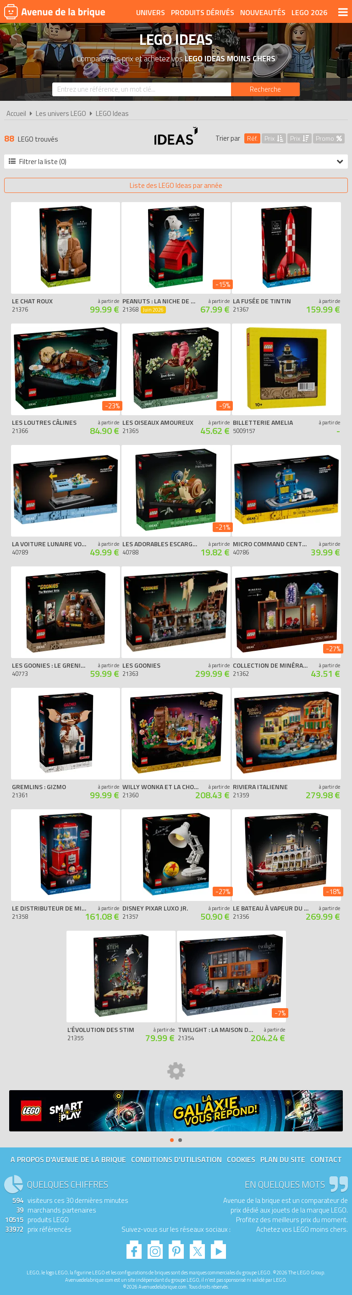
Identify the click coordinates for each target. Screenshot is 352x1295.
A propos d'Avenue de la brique (68, 1159)
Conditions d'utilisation (176, 1159)
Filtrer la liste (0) (176, 161)
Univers (150, 12)
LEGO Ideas (112, 113)
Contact (326, 1159)
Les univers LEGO (61, 113)
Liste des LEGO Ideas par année (176, 185)
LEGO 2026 (309, 12)
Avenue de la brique (54, 11)
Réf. (252, 138)
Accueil (16, 113)
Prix (273, 138)
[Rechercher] (265, 89)
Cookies (241, 1159)
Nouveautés (263, 12)
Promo (329, 138)
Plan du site (282, 1159)
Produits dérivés (202, 12)
